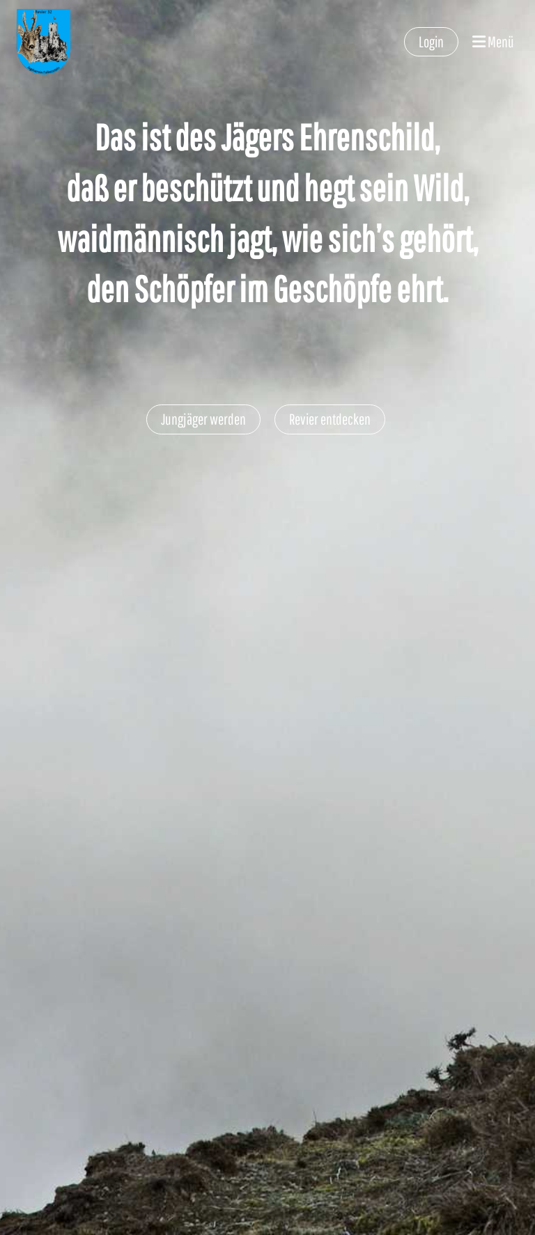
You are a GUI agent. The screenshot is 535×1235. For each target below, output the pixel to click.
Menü (493, 41)
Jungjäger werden (203, 418)
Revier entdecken (330, 418)
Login (431, 41)
